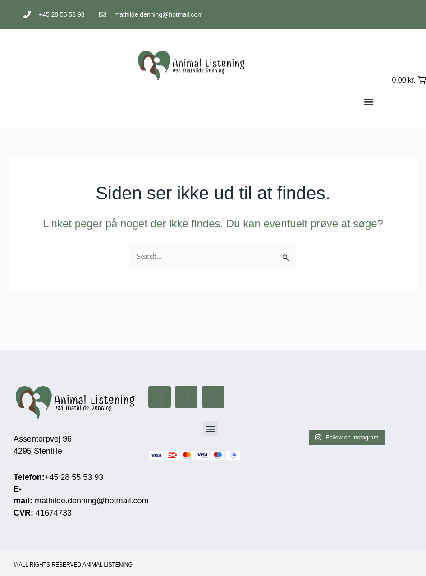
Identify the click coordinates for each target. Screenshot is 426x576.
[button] (369, 101)
